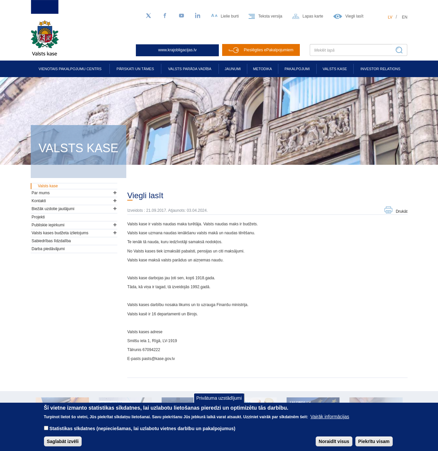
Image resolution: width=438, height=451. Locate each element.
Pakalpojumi (297, 69)
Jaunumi (233, 69)
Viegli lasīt (354, 16)
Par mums (41, 193)
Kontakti (39, 201)
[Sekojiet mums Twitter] (148, 16)
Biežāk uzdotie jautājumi (53, 208)
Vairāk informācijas (329, 421)
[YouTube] (181, 16)
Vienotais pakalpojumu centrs (70, 69)
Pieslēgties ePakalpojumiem (268, 50)
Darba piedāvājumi (48, 249)
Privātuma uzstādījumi (219, 403)
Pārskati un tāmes (135, 69)
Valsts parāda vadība (190, 69)
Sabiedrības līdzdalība (51, 241)
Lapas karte (312, 16)
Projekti (38, 217)
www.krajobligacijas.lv (177, 50)
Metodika (262, 69)
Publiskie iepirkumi (48, 225)
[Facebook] (165, 16)
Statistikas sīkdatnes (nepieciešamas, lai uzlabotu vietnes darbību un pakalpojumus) (142, 433)
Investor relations (380, 69)
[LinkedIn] (198, 16)
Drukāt (401, 211)
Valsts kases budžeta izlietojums (60, 233)
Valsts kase (335, 69)
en (405, 17)
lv (390, 17)
